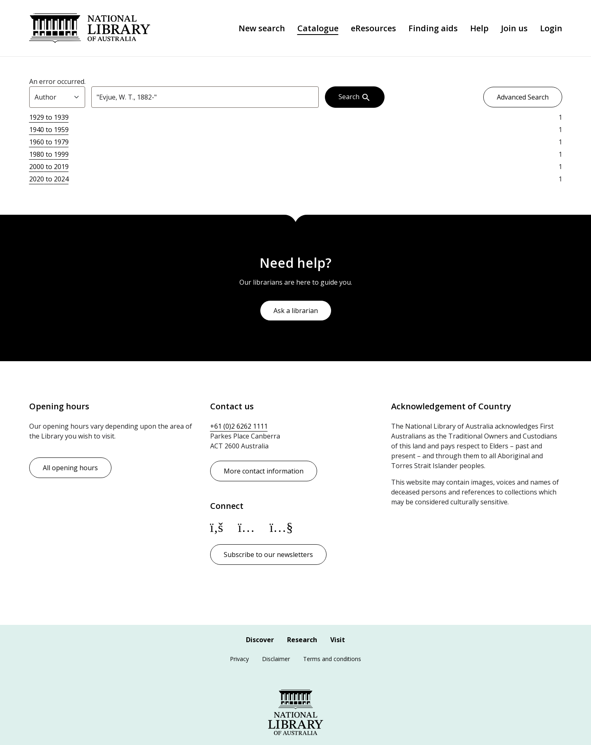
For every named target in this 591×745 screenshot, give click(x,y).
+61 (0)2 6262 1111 (239, 426)
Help (479, 28)
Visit (337, 639)
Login (551, 28)
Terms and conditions (332, 659)
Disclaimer (276, 659)
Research (302, 639)
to (49, 117)
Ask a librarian (295, 310)
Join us (514, 28)
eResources (373, 28)
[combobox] (204, 97)
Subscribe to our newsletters (268, 554)
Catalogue (317, 28)
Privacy (239, 659)
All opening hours (70, 467)
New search (262, 28)
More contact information (264, 471)
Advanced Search (523, 97)
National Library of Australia (89, 28)
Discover (260, 639)
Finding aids (433, 28)
